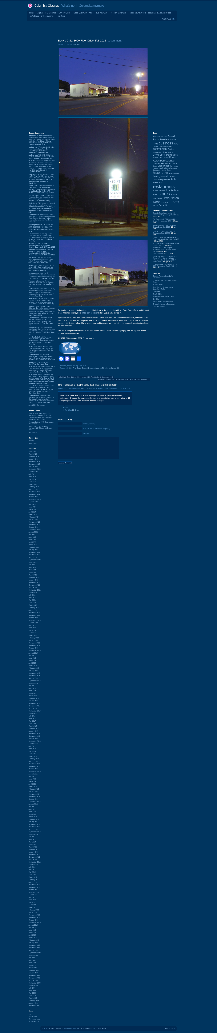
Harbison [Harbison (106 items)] (166, 168)
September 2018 (35, 681)
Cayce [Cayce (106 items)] (155, 146)
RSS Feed (166, 19)
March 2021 (33, 605)
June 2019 (32, 658)
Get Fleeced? (33, 432)
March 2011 (33, 907)
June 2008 (32, 990)
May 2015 (32, 781)
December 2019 (34, 643)
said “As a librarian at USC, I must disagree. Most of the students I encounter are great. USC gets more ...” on (42, 369)
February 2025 (34, 487)
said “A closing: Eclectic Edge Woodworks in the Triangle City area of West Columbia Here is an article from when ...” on (41, 237)
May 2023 (32, 540)
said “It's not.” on (42, 245)
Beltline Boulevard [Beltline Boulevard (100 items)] (160, 137)
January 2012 (34, 882)
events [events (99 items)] (155, 158)
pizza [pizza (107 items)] (161, 183)
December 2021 (34, 582)
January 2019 (34, 670)
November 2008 (34, 978)
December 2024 (34, 492)
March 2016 (33, 756)
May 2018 (32, 691)
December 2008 (34, 975)
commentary (33, 443)
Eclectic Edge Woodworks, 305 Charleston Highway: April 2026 (40, 414)
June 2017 (32, 718)
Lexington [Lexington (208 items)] (158, 176)
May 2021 (32, 600)
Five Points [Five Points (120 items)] (163, 158)
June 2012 (32, 869)
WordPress (102, 1028)
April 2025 (32, 482)
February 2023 (34, 547)
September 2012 (35, 862)
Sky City (156, 299)
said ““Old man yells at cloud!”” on (39, 363)
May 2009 (32, 963)
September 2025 (35, 469)
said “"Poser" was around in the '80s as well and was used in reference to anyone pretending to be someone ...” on (42, 301)
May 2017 (32, 721)
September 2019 (35, 650)
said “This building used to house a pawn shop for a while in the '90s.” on (41, 227)
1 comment (114, 40)
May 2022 (32, 570)
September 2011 (35, 892)
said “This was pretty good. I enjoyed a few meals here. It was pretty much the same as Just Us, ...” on (42, 207)
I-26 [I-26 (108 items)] (165, 173)
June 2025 (32, 477)
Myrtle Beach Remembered (163, 301)
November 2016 (34, 736)
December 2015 (34, 764)
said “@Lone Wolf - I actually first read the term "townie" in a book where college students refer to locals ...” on (42, 357)
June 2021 (32, 597)
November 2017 (34, 706)
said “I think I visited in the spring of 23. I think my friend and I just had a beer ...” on (41, 379)
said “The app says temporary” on (42, 252)
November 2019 (34, 645)
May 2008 (32, 993)
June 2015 (32, 779)
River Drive (106, 368)
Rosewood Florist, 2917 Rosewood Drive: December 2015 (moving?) (123, 379)
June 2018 (32, 688)
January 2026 (34, 459)
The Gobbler (157, 294)
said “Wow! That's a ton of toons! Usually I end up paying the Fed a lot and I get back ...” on (41, 349)
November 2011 (34, 887)
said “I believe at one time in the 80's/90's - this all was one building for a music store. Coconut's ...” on (42, 189)
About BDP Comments (37, 405)
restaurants (97, 368)
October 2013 (34, 829)
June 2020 (32, 628)
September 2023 (35, 529)
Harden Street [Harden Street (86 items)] (166, 170)
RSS (83, 389)
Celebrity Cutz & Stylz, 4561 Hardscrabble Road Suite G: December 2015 (86, 377)
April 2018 (32, 693)
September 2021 (35, 590)
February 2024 (34, 517)
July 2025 (32, 474)
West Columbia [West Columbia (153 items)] (160, 205)
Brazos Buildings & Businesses (164, 304)
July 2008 (32, 988)
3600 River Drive (75, 368)
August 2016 (33, 744)
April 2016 (32, 754)
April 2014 (32, 814)
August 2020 (33, 623)
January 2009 (34, 973)
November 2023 (34, 524)
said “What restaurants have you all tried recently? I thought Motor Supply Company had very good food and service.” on (42, 218)
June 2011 (32, 900)
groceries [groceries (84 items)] (174, 166)
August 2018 (33, 683)
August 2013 (33, 834)
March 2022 (33, 575)
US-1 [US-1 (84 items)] (163, 202)
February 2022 (34, 577)
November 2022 (34, 555)
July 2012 (32, 867)
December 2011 (34, 885)
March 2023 (33, 545)
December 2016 (34, 733)
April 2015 (32, 784)
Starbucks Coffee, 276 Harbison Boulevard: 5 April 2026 (40, 418)
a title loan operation (90, 313)
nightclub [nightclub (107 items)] (164, 180)
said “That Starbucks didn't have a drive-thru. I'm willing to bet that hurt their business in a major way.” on (41, 267)
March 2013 (33, 847)
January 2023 (34, 550)
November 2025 (34, 464)
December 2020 (34, 613)
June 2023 (32, 537)
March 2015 (33, 786)
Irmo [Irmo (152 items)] (169, 173)
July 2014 (32, 806)
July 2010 (32, 927)
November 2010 (34, 917)
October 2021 (34, 587)
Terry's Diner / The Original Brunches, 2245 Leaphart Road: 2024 (40, 428)
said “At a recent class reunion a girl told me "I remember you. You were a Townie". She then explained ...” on (42, 340)
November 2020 (34, 615)
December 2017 (34, 703)
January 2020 (34, 640)
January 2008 (34, 1003)
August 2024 (33, 502)
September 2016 (35, 741)
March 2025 (33, 484)
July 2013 (32, 837)
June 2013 (32, 839)
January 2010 (34, 943)
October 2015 (34, 769)
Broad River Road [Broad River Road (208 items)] (164, 138)
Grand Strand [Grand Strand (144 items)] (164, 166)
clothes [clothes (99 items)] (169, 146)
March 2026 (33, 454)
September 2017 (35, 711)
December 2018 (34, 673)
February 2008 (34, 1000)
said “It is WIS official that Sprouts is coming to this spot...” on (42, 157)
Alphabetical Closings (46, 13)
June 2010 (32, 930)
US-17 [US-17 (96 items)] (167, 202)
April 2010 (32, 935)
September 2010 (35, 922)
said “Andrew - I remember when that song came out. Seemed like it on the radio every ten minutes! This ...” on (42, 275)
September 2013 (35, 832)
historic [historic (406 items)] (158, 173)
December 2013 (34, 824)
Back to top (169, 1028)
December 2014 (34, 794)
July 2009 (32, 958)
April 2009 (32, 965)
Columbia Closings (47, 5)
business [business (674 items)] (165, 143)
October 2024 (34, 497)
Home (32, 13)
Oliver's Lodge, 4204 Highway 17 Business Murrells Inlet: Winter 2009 (166, 238)
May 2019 (32, 660)
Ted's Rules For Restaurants (41, 16)
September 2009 (35, 953)
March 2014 (33, 817)
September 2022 (35, 560)
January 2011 (34, 912)
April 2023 (32, 542)
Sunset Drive (115, 368)
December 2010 (34, 915)
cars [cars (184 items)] (175, 143)
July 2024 (32, 504)
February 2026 (34, 456)
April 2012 (32, 875)
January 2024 (34, 519)
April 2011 (32, 905)
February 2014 (34, 819)
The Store (61, 16)
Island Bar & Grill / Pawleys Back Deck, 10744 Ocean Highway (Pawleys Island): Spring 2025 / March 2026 (165, 259)
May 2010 (32, 932)
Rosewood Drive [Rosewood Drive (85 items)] (159, 190)
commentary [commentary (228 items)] (160, 148)
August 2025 (33, 471)
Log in (31, 1014)
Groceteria (157, 291)
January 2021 (34, 610)
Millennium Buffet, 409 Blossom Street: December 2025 (164, 226)
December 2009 (34, 945)
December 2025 (34, 461)
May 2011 (32, 902)
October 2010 (34, 920)
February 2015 (34, 789)
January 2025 (34, 489)
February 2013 (34, 849)
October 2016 (34, 738)
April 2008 (32, 995)
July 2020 (32, 625)
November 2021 (34, 585)
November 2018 (34, 676)
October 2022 (34, 557)
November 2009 (34, 948)
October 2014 (34, 799)
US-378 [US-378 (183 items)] (175, 202)
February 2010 (34, 940)
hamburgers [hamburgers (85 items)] (157, 168)
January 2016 (34, 761)
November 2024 (34, 494)
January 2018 (34, 701)
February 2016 (34, 759)
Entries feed (33, 1016)
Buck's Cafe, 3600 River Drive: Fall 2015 (82, 40)
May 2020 (32, 630)
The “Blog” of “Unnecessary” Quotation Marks (163, 288)
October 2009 (34, 950)
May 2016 (32, 751)
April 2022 (32, 572)
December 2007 (34, 1005)
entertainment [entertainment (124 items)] (172, 155)
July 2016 (32, 746)
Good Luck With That (82, 13)
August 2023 (33, 532)
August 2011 (33, 895)
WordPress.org (34, 1021)
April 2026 (32, 451)
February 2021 (34, 608)
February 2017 (34, 728)
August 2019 (33, 653)
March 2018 (33, 696)
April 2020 (32, 633)
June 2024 (32, 507)
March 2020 (33, 635)
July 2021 (32, 595)
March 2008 (33, 998)
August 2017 (33, 713)
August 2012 (33, 864)
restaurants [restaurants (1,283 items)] (164, 186)
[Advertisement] (108, 29)
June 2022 (32, 567)
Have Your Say (101, 13)
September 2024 (35, 499)
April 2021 (32, 602)
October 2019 (34, 648)
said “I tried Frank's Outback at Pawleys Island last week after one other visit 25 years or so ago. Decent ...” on (41, 198)
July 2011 (32, 897)
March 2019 (33, 665)
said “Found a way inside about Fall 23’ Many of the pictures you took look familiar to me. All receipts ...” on (41, 167)
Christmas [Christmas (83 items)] (162, 146)
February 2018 (34, 698)
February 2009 (34, 970)
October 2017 (34, 708)
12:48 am (75, 410)
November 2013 (34, 827)
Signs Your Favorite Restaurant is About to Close (150, 13)
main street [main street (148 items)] (169, 176)
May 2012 (32, 872)
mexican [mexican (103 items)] (156, 180)
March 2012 (33, 877)
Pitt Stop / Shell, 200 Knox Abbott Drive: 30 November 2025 (165, 220)
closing (31, 441)
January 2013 (34, 852)
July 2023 (32, 534)
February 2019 (34, 668)
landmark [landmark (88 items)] (175, 173)
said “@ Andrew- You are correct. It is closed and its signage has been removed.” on (41, 283)
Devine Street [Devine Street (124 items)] (159, 155)
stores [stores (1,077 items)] (164, 193)
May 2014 (32, 812)
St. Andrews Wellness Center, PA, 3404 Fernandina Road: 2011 (165, 265)
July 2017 (32, 716)
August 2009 (33, 955)
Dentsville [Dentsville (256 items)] (168, 152)
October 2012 (34, 859)
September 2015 (35, 771)
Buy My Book (64, 13)
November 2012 (34, 857)
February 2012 (34, 880)
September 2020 (35, 620)
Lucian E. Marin (83, 1028)
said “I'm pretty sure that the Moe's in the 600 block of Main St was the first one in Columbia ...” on (41, 178)
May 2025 (32, 479)
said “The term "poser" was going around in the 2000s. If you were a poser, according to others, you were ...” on (41, 321)
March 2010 (33, 937)
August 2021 (33, 592)
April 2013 (32, 844)
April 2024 (32, 512)
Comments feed (34, 1019)
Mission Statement (118, 13)
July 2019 (32, 655)
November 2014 (34, 796)
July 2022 (32, 565)
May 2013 (32, 842)
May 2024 (32, 509)
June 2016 (32, 749)
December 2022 (34, 552)
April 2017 (32, 723)
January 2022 (34, 580)
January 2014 (34, 822)
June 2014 (32, 809)
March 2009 (33, 968)
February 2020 (34, 638)
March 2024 (33, 514)
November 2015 (34, 766)
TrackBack (91, 389)
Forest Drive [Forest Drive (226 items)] (167, 160)
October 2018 (34, 678)
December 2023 (34, 522)
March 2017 (33, 726)
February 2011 (34, 910)
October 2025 (34, 466)
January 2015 (34, 791)
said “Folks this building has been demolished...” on (42, 149)
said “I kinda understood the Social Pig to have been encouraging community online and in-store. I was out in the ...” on (42, 140)
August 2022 (33, 562)
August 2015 (33, 774)
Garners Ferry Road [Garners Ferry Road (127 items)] (162, 163)
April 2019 (32, 663)
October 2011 (34, 890)
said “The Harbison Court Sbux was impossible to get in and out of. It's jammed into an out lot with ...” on (41, 260)
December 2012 (34, 854)
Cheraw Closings (159, 306)
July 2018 (32, 686)
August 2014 (33, 804)
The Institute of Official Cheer (163, 296)
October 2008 (34, 980)
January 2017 (34, 731)
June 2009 (32, 960)
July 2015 (32, 776)
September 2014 (35, 801)
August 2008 (33, 985)
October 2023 (34, 527)
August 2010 (33, 925)
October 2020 (34, 618)
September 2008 (35, 983)
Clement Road (87, 368)
